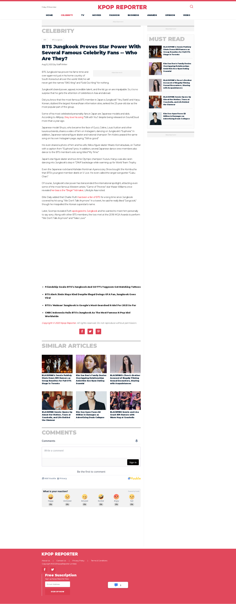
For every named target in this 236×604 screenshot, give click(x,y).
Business (133, 15)
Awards (152, 15)
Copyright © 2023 (51, 323)
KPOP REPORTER (122, 7)
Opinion (170, 15)
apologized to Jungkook (84, 211)
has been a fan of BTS (89, 197)
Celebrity (67, 15)
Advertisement (118, 22)
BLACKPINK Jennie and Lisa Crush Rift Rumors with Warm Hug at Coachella (124, 415)
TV (82, 15)
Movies (96, 15)
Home (49, 15)
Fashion (114, 15)
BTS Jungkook (57, 40)
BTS (45, 40)
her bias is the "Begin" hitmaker (67, 190)
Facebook (82, 331)
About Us (46, 561)
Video (186, 15)
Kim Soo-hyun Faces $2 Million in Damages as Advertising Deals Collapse (90, 415)
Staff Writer (61, 64)
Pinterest (98, 331)
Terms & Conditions (99, 561)
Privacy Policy (78, 561)
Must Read (167, 39)
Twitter (90, 331)
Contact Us (61, 561)
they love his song (73, 117)
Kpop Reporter (68, 323)
